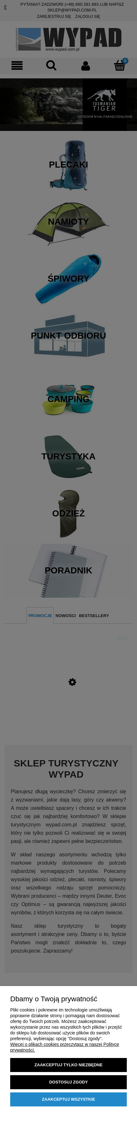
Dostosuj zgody (68, 1082)
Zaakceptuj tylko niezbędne (68, 1064)
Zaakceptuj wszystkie (68, 1099)
